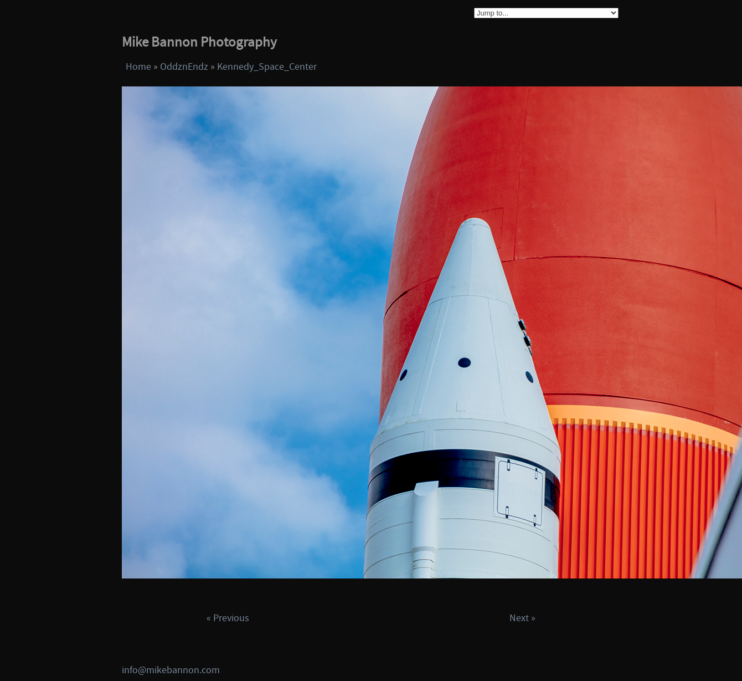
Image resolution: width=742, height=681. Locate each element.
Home (138, 66)
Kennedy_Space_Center (267, 66)
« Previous (228, 618)
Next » (522, 618)
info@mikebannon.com (171, 670)
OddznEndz (184, 66)
